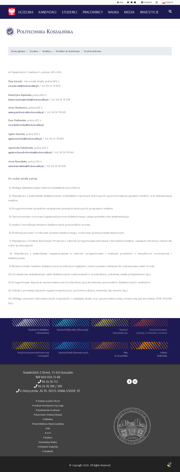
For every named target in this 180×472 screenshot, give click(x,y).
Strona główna (18, 51)
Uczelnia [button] (25, 12)
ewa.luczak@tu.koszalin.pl (23, 85)
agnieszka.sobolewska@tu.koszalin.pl (30, 152)
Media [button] (129, 12)
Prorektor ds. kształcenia (68, 51)
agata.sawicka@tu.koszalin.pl (25, 138)
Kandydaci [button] (47, 12)
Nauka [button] (113, 12)
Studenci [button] (69, 12)
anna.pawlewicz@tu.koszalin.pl (26, 112)
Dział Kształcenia (92, 51)
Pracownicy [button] (93, 12)
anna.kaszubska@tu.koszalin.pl (26, 166)
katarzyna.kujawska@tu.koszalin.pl (28, 99)
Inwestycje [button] (149, 12)
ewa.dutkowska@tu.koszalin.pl (26, 124)
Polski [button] (167, 2)
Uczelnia (34, 51)
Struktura (47, 51)
